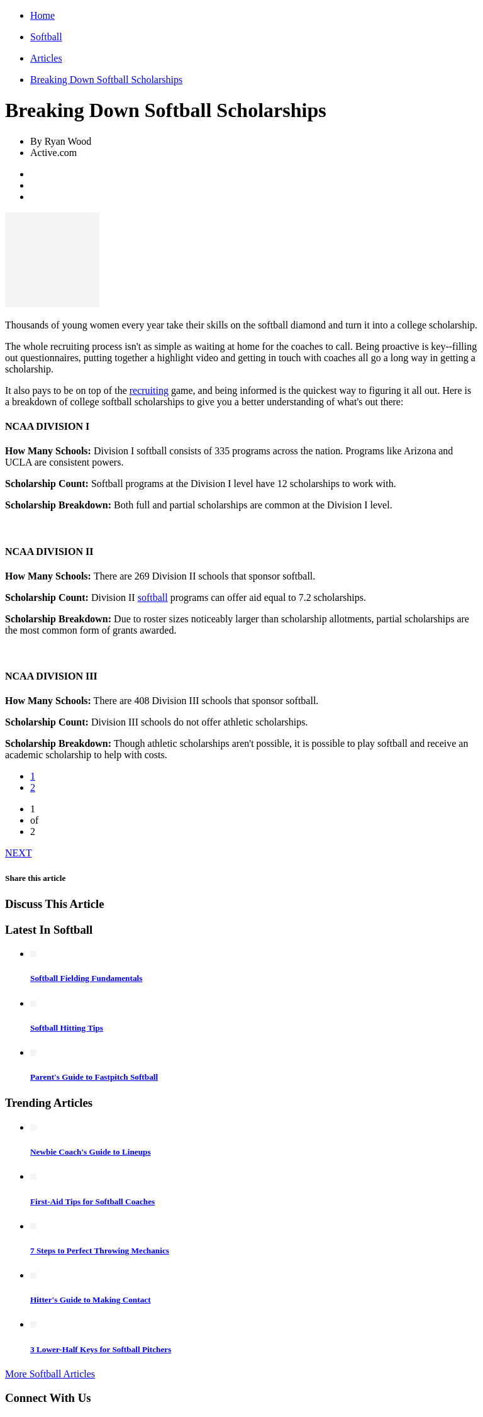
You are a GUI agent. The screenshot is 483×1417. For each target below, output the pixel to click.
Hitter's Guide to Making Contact (90, 1299)
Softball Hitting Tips (66, 1028)
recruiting (149, 390)
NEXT (18, 853)
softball (153, 597)
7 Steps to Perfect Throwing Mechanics (99, 1250)
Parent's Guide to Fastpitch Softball (94, 1077)
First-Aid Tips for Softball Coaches (92, 1201)
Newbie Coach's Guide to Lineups (90, 1152)
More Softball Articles (50, 1374)
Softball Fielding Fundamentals (86, 978)
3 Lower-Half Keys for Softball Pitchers (100, 1349)
